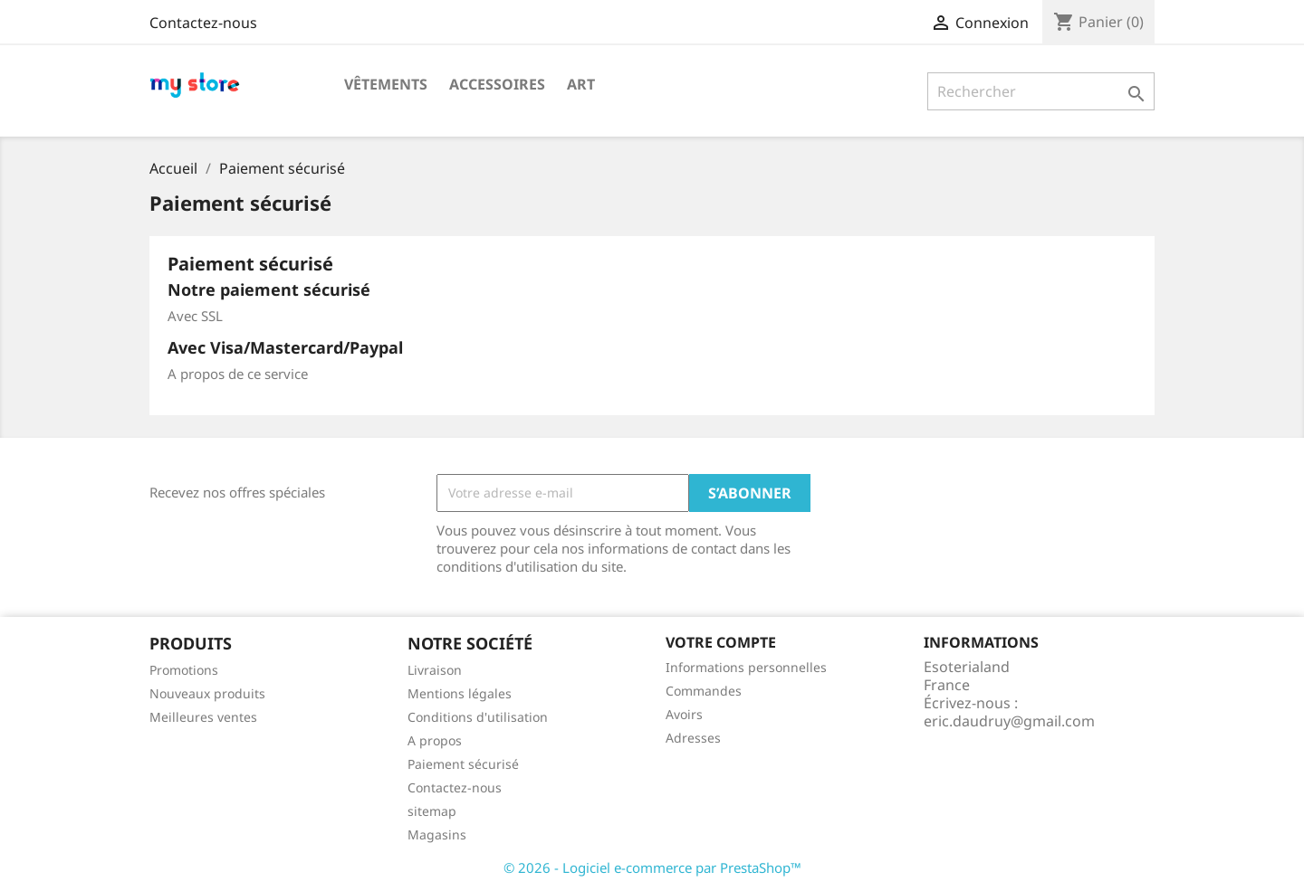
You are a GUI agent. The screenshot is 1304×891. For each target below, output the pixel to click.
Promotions (183, 669)
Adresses (693, 737)
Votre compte (721, 642)
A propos (435, 740)
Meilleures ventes (203, 716)
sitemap (432, 811)
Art (581, 84)
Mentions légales (460, 693)
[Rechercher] (1041, 91)
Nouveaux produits (207, 693)
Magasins (437, 834)
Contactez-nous (203, 23)
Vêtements (385, 84)
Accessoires (497, 84)
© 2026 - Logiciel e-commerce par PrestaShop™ (652, 867)
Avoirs (684, 714)
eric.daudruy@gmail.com (1009, 721)
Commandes (704, 690)
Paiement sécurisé (463, 764)
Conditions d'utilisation (478, 716)
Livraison (435, 669)
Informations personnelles (746, 667)
